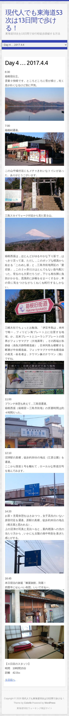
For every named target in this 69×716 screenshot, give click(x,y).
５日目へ (10, 679)
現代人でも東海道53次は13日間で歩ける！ (33, 20)
